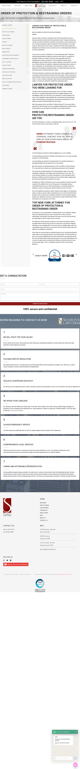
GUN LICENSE (5, 85)
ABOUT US (63, 5)
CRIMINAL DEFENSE (7, 25)
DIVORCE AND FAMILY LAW (24, 18)
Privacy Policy (60, 574)
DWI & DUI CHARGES (7, 45)
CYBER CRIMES (6, 35)
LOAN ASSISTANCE (7, 75)
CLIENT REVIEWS (44, 508)
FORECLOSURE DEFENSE (8, 68)
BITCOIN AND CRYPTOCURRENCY (10, 55)
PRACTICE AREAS (6, 5)
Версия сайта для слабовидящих (16, 564)
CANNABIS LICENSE (7, 88)
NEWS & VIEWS (29, 5)
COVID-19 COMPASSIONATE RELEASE (11, 82)
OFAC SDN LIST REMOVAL (9, 72)
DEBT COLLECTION (7, 78)
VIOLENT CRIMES (6, 38)
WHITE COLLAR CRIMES (8, 31)
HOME (2, 18)
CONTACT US (74, 5)
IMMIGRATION (6, 51)
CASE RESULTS (52, 5)
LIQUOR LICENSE (6, 65)
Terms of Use (67, 574)
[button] (33, 254)
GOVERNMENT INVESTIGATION (10, 58)
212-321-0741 (47, 2)
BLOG (41, 515)
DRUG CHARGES (6, 48)
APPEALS (4, 41)
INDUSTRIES (18, 5)
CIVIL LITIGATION (6, 62)
